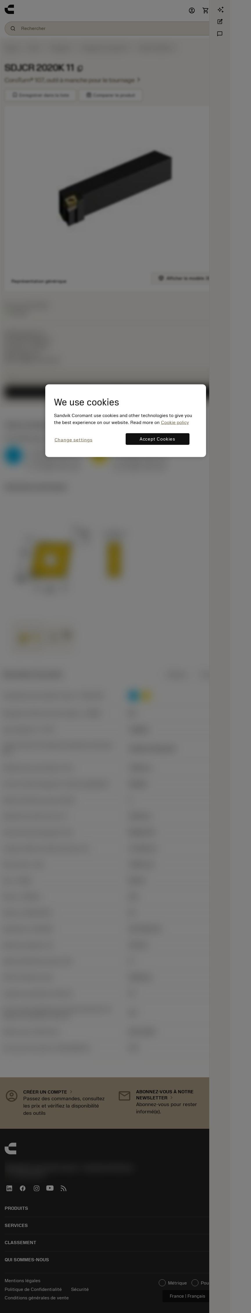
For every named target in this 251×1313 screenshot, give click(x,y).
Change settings (74, 440)
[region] (125, 420)
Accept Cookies (157, 439)
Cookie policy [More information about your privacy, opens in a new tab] (175, 422)
